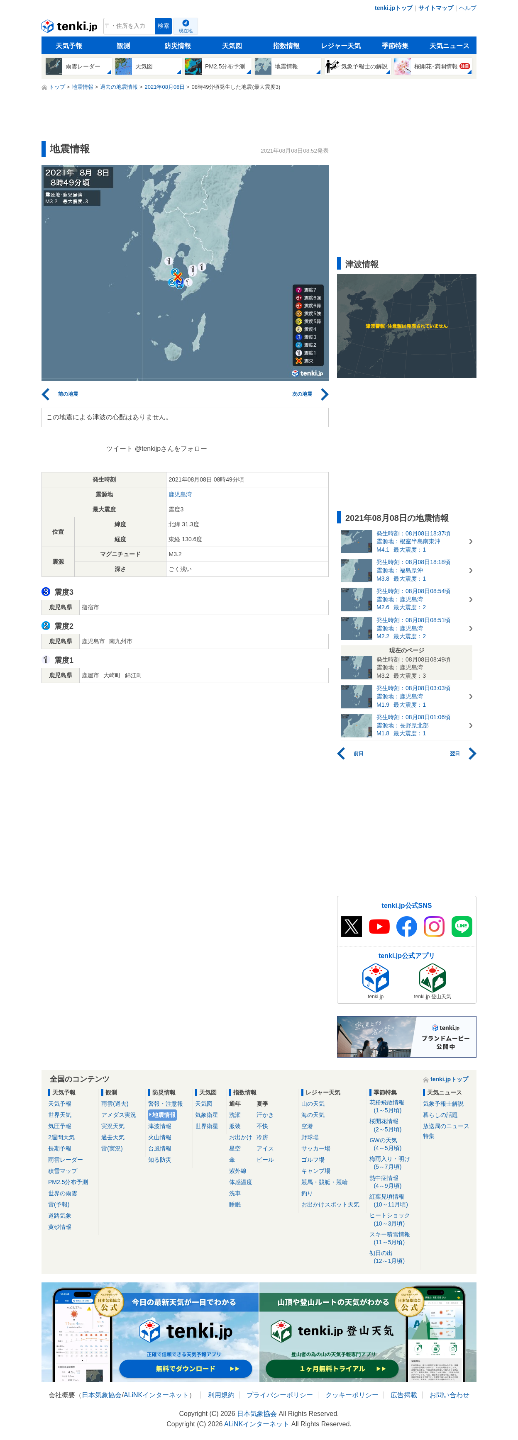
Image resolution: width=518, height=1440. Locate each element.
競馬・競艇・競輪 (324, 1182)
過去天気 (113, 1137)
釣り (307, 1193)
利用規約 (221, 1395)
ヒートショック (393, 1219)
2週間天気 (61, 1137)
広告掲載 (404, 1395)
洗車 (235, 1193)
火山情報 (159, 1137)
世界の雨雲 (62, 1193)
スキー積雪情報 (393, 1238)
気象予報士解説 (443, 1103)
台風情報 (159, 1148)
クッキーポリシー (352, 1395)
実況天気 (113, 1126)
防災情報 (177, 45)
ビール (265, 1159)
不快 (262, 1126)
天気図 (232, 45)
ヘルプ (467, 8)
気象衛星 (206, 1115)
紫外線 (238, 1171)
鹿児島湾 (180, 494)
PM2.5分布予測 (68, 1182)
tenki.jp (70, 28)
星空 (235, 1148)
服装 (235, 1126)
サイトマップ (435, 8)
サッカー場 (315, 1148)
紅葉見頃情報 (393, 1201)
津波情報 (159, 1126)
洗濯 (235, 1115)
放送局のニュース (446, 1126)
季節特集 (395, 45)
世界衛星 (206, 1126)
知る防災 (159, 1159)
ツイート (119, 448)
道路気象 (59, 1215)
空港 (307, 1126)
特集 (429, 1136)
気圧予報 (59, 1126)
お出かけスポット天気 (330, 1204)
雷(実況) (111, 1148)
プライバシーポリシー (280, 1395)
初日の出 (393, 1257)
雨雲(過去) (114, 1103)
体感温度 (240, 1182)
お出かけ (240, 1137)
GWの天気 (393, 1144)
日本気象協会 (102, 1395)
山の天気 (313, 1103)
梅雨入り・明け (393, 1163)
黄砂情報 (59, 1227)
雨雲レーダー (65, 1159)
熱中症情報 (393, 1182)
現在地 (186, 30)
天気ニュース (449, 45)
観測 (123, 45)
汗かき (265, 1115)
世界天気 (59, 1115)
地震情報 (164, 1115)
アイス (265, 1148)
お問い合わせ (449, 1395)
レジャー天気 (341, 45)
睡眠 (235, 1204)
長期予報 (59, 1148)
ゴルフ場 (313, 1159)
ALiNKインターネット (156, 1395)
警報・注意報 (165, 1103)
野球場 (310, 1137)
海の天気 (313, 1115)
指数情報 (286, 45)
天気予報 (69, 45)
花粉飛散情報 (393, 1106)
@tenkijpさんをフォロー (171, 448)
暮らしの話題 (440, 1115)
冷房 (262, 1137)
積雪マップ (62, 1171)
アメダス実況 (118, 1115)
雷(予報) (58, 1204)
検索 (163, 26)
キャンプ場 (315, 1171)
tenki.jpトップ (394, 8)
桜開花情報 (393, 1125)
